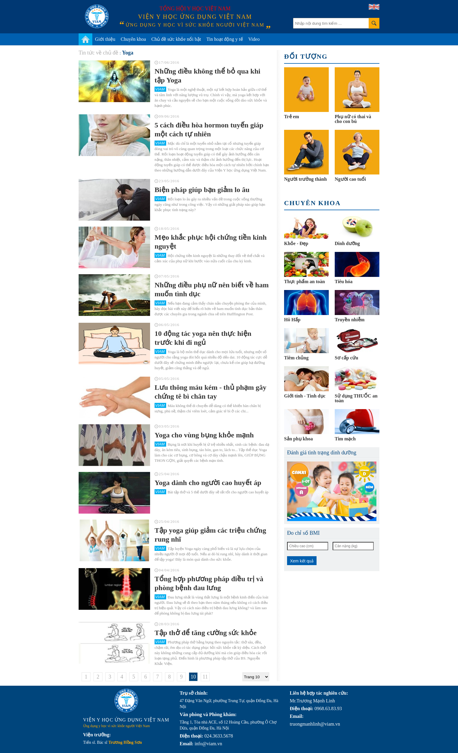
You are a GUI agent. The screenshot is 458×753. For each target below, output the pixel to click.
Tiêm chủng (296, 357)
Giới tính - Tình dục (304, 395)
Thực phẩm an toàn (304, 281)
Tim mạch (345, 438)
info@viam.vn (208, 743)
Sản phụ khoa (298, 438)
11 (205, 677)
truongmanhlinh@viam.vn (315, 724)
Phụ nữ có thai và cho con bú (353, 119)
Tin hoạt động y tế (224, 39)
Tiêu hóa (344, 281)
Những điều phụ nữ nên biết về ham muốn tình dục (212, 289)
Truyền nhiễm (349, 319)
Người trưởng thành (305, 179)
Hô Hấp (292, 319)
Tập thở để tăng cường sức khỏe (206, 633)
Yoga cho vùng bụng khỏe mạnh (204, 435)
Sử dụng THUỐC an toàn (356, 398)
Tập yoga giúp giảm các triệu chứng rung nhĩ (210, 534)
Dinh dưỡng (347, 243)
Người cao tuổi (350, 179)
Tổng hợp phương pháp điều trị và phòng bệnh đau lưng (209, 583)
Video (254, 39)
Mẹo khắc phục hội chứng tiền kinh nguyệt (211, 241)
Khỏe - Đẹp (296, 243)
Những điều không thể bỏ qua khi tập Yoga (207, 75)
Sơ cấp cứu (346, 357)
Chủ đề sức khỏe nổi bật (176, 39)
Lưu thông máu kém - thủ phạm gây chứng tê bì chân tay (210, 391)
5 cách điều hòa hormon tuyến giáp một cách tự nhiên (209, 129)
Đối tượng (306, 56)
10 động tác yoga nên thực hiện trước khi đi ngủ (203, 338)
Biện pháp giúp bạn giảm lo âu (202, 190)
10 (193, 677)
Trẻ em (291, 116)
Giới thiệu (105, 39)
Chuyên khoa (133, 39)
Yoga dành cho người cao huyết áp (208, 483)
